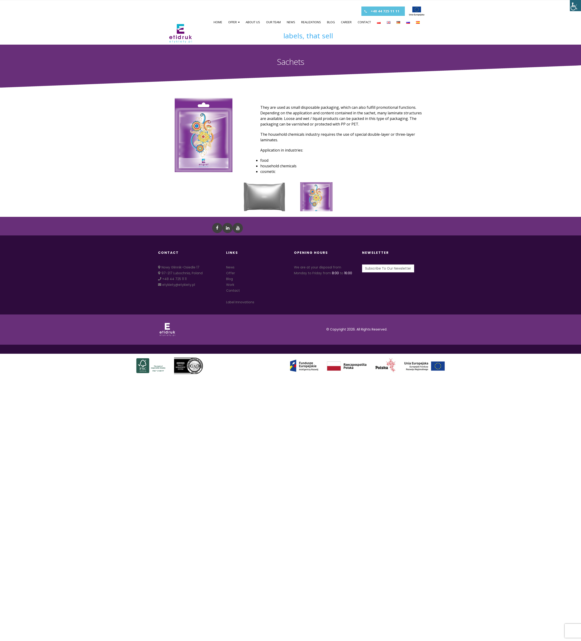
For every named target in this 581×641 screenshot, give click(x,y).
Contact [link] (364, 22)
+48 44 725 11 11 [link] (172, 279)
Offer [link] (232, 22)
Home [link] (218, 22)
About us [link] (253, 22)
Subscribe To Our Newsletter (388, 268)
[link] (180, 33)
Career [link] (346, 22)
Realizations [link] (311, 22)
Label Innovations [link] (240, 302)
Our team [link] (273, 22)
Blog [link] (331, 22)
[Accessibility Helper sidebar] (575, 5)
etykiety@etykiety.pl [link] (176, 284)
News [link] (291, 22)
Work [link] (230, 284)
